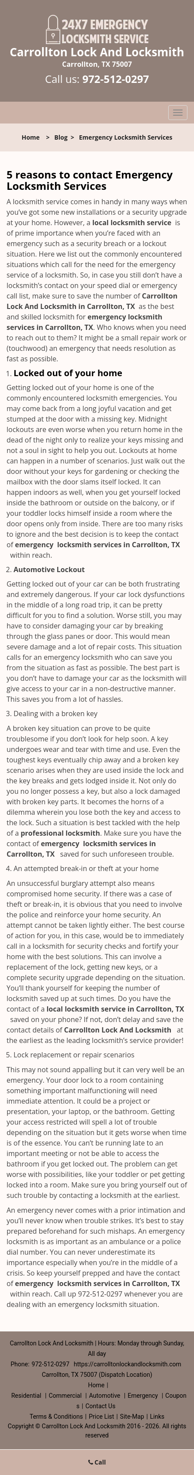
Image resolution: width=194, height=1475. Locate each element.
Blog (60, 137)
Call (97, 1462)
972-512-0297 (115, 79)
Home (30, 137)
